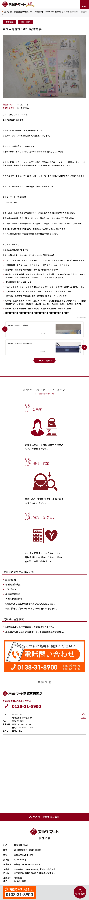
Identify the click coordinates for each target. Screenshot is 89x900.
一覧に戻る (44, 360)
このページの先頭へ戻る (44, 817)
